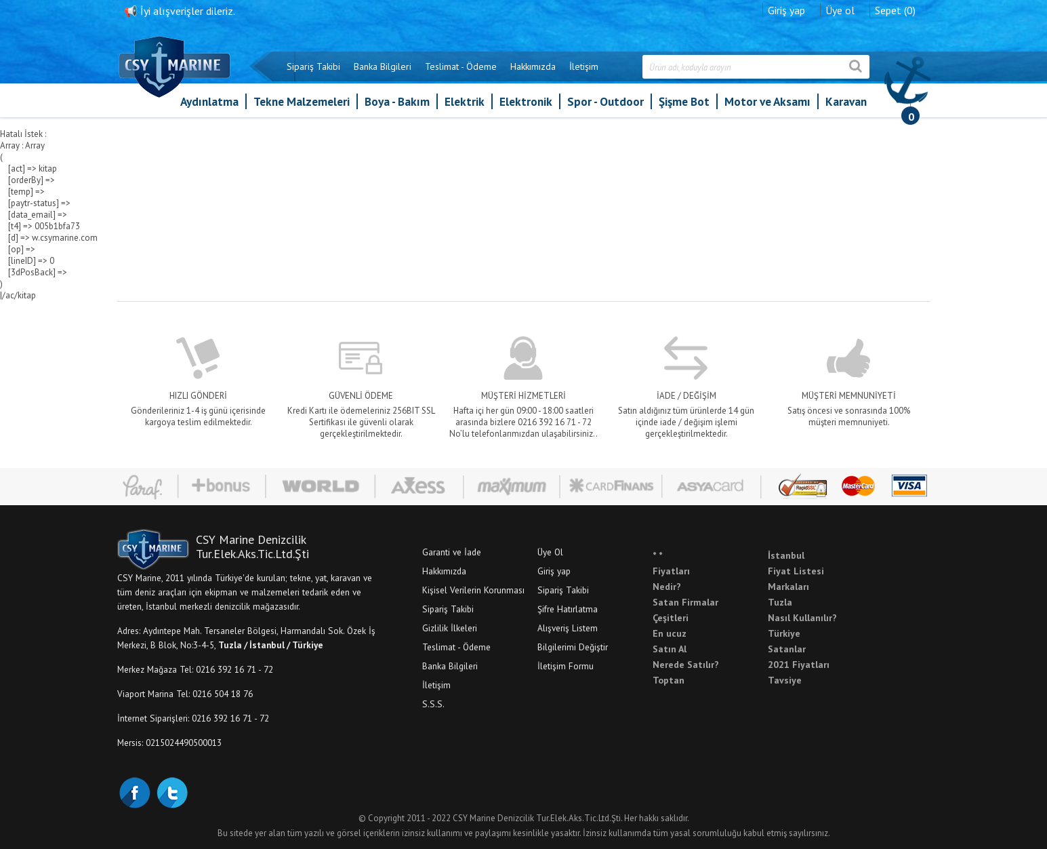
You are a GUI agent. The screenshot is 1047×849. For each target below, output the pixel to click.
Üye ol (840, 10)
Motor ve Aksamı (767, 101)
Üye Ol (550, 552)
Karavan (846, 101)
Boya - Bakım (397, 101)
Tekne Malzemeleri (301, 101)
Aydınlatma (209, 101)
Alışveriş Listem (567, 628)
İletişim (583, 66)
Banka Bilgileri (382, 66)
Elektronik (525, 101)
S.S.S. (433, 704)
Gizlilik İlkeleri (449, 628)
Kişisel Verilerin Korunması (473, 590)
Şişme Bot (684, 101)
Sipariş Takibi (313, 66)
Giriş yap (786, 10)
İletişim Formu (565, 666)
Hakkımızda (533, 66)
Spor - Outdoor (605, 101)
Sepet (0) (895, 10)
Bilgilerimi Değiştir (572, 647)
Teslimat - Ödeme (461, 66)
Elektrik (465, 101)
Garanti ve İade (451, 552)
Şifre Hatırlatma (567, 609)
